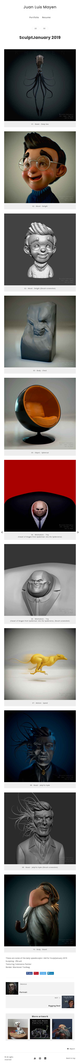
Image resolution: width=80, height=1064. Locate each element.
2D (36, 28)
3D (44, 28)
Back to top (70, 1058)
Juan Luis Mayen (40, 7)
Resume (46, 17)
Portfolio (34, 17)
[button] (71, 1049)
